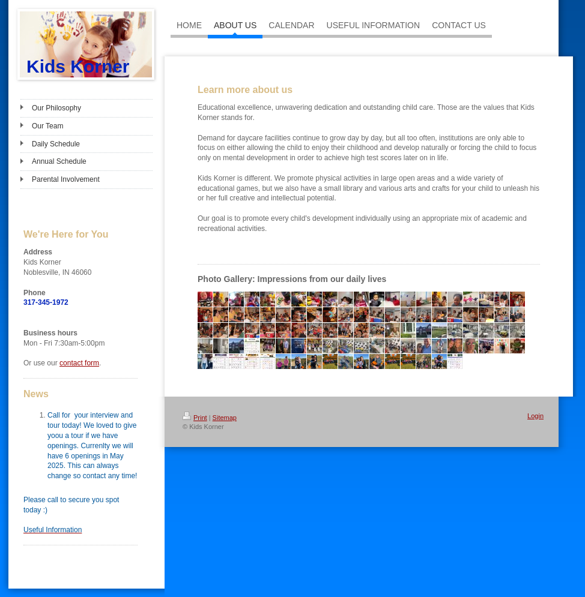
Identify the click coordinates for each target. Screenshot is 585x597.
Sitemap (225, 417)
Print (195, 417)
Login (535, 415)
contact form (79, 363)
